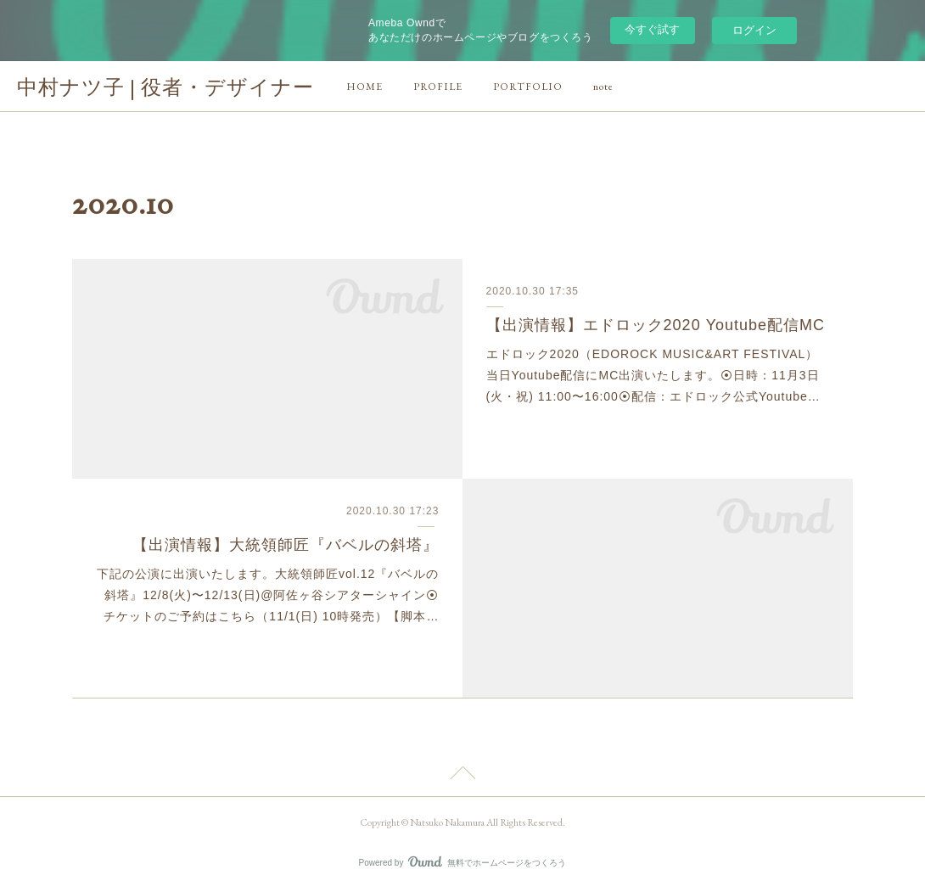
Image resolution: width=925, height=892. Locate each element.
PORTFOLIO (528, 86)
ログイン (754, 30)
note (603, 86)
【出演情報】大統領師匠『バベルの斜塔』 (285, 544)
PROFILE (437, 86)
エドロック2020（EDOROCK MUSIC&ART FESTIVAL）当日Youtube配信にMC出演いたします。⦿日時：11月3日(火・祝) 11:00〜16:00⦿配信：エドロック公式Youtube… (653, 375)
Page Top (462, 775)
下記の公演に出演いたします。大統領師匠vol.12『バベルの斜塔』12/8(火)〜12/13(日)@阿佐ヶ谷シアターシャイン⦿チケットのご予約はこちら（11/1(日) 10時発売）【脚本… (268, 595)
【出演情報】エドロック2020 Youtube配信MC (655, 325)
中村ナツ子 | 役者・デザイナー (165, 87)
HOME (364, 86)
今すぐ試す (652, 29)
